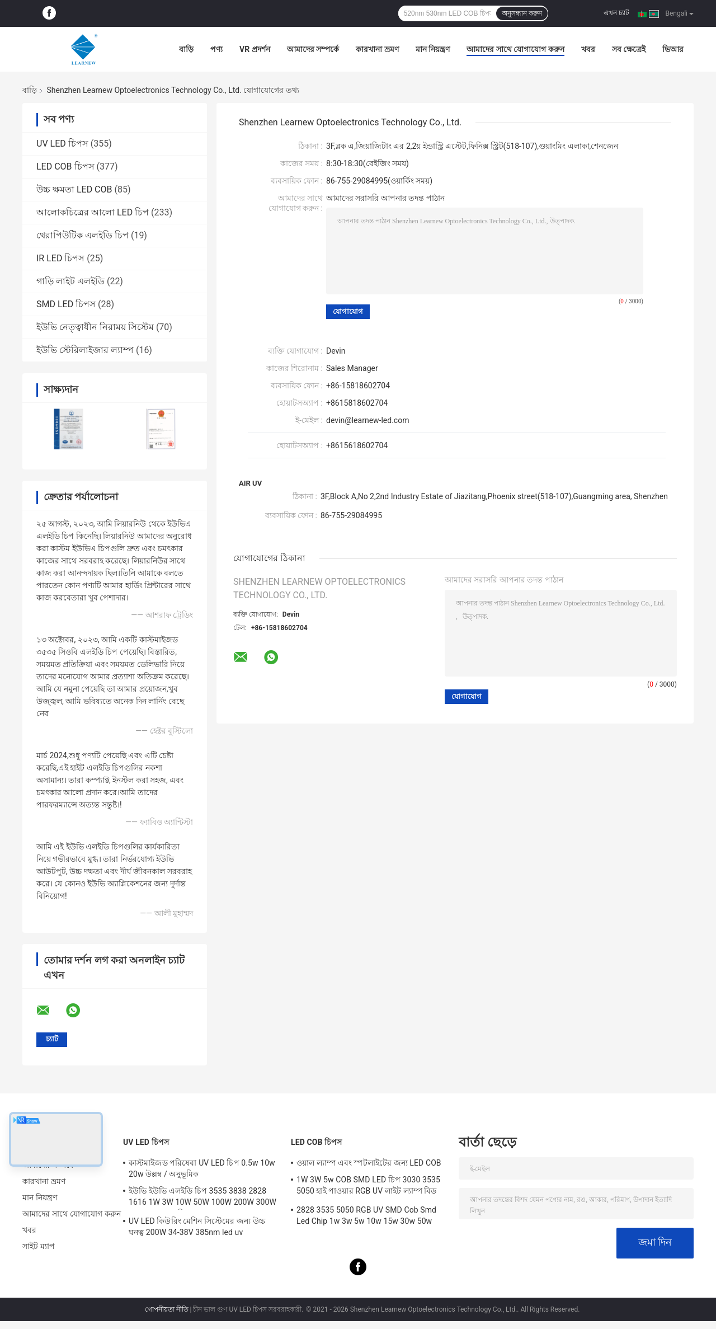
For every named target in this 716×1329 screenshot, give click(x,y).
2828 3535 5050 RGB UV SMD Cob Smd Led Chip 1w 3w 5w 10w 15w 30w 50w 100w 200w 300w (366, 1217)
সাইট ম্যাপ (38, 1246)
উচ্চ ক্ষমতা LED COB (74, 189)
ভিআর (673, 49)
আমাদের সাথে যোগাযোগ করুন (515, 49)
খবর (588, 49)
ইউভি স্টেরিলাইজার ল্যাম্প (85, 350)
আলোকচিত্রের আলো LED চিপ (92, 212)
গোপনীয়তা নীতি (167, 1309)
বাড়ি (186, 49)
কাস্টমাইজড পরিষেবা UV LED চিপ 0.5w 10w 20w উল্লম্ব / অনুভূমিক (202, 1168)
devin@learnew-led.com (367, 420)
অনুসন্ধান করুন (522, 13)
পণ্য (216, 49)
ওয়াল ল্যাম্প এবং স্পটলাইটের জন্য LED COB (368, 1162)
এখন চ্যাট (616, 13)
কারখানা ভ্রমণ (377, 49)
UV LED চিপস (62, 143)
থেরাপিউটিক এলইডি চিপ (82, 235)
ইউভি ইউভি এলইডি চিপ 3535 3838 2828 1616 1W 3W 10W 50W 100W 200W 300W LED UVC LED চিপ (202, 1198)
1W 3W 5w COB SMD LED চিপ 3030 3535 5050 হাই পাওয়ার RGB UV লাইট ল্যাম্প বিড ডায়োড (368, 1187)
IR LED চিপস (60, 258)
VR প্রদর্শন (254, 49)
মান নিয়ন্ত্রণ (433, 49)
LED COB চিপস (65, 166)
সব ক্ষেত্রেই (629, 49)
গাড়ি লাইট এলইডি (70, 281)
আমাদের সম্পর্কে (313, 49)
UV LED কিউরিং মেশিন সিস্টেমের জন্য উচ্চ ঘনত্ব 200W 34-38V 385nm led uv (197, 1227)
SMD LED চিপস (66, 304)
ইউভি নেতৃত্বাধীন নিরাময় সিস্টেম (95, 327)
